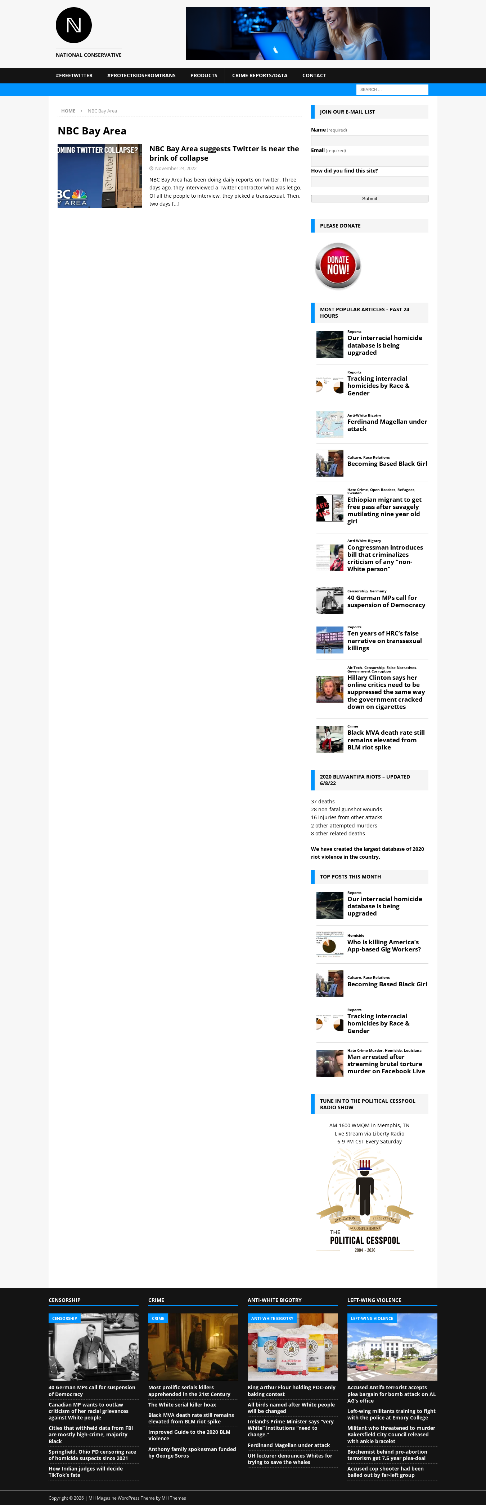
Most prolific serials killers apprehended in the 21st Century (189, 1390)
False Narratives (401, 667)
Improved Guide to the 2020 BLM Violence (189, 1435)
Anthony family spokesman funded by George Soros (192, 1452)
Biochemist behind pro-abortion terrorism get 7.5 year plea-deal (387, 1455)
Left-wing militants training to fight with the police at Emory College (391, 1414)
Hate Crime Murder (365, 1050)
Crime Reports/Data (260, 75)
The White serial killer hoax (182, 1404)
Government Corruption (369, 671)
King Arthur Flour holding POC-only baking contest (292, 1390)
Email (328, 150)
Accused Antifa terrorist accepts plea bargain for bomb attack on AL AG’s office (391, 1394)
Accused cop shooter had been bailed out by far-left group (385, 1471)
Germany (378, 591)
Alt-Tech (354, 667)
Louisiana (413, 1050)
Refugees (405, 489)
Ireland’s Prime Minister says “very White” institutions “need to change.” (291, 1428)
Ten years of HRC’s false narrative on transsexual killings (384, 640)
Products (203, 75)
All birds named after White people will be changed (291, 1407)
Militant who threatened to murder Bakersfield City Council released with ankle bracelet (391, 1434)
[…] (176, 203)
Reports (354, 331)
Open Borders (382, 489)
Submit (369, 198)
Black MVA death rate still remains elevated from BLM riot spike (386, 740)
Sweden (354, 493)
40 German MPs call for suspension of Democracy (386, 601)
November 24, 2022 (176, 168)
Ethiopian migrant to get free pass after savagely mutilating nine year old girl (384, 510)
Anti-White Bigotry (364, 415)
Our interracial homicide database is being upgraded (384, 345)
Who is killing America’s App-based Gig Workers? (384, 946)
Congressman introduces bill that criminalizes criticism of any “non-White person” (385, 558)
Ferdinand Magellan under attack (387, 425)
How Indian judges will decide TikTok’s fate (86, 1471)
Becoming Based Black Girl (387, 463)
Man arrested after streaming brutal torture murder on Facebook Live (386, 1064)
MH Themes (174, 1498)
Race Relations (376, 457)
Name (329, 129)
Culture (354, 457)
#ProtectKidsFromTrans (141, 75)
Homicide (355, 935)
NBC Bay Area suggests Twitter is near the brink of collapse (224, 153)
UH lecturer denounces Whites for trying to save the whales (290, 1458)
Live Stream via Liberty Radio (369, 1133)
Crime (352, 726)
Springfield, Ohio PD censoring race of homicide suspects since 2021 (92, 1455)
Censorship (357, 591)
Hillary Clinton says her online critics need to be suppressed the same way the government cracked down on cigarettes (386, 692)
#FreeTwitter (74, 75)
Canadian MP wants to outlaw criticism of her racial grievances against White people (89, 1411)
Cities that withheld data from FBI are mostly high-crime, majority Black (91, 1434)
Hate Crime (357, 489)
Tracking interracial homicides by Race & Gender (378, 385)
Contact (314, 75)
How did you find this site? (344, 170)
